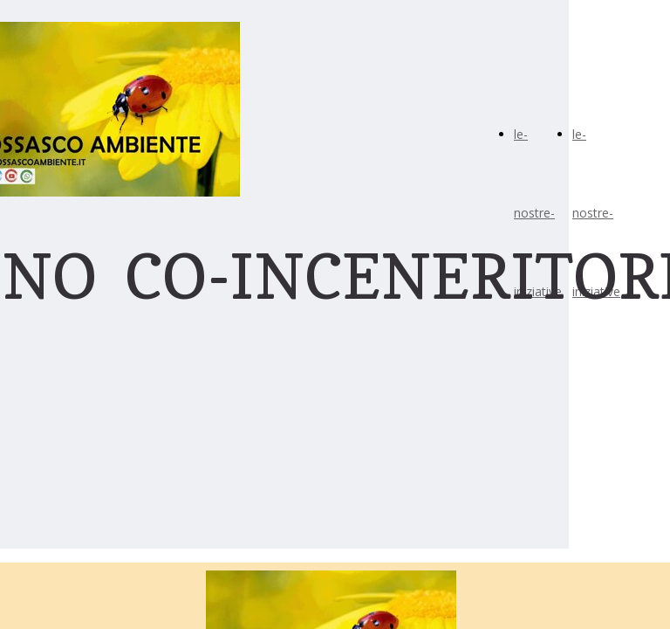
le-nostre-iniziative (538, 213)
